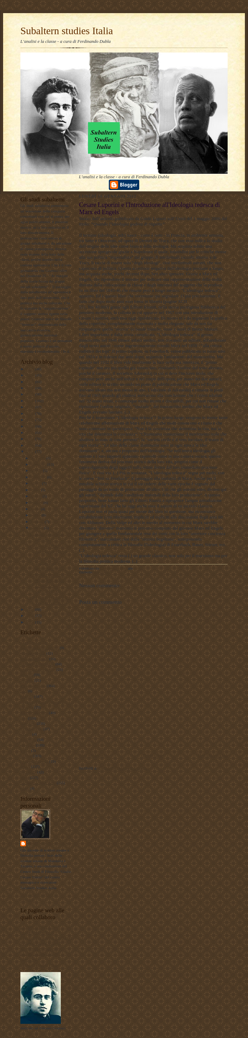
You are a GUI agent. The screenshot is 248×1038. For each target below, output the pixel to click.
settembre (39, 477)
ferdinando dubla (47, 843)
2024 (30, 375)
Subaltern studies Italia (66, 30)
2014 (30, 439)
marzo (36, 515)
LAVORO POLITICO (37, 927)
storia (24, 777)
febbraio (38, 522)
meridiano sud (31, 729)
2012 (30, 451)
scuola (25, 766)
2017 (30, 420)
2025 (30, 369)
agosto (36, 483)
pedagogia (28, 739)
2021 (30, 394)
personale (27, 745)
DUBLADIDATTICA (37, 933)
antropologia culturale (37, 664)
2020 (30, 401)
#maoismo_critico (34, 659)
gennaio (37, 528)
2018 (30, 413)
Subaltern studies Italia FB (40, 943)
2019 (30, 407)
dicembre (38, 458)
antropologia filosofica (37, 669)
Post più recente (93, 755)
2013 (30, 445)
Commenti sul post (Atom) (122, 768)
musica (25, 734)
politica (26, 756)
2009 (30, 622)
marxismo (28, 723)
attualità (26, 675)
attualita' (27, 680)
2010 (30, 615)
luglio (36, 490)
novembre (39, 464)
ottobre (37, 470)
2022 (30, 388)
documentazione (33, 686)
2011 (30, 609)
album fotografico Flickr (39, 965)
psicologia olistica (34, 761)
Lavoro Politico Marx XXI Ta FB (46, 938)
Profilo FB (28, 960)
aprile (36, 509)
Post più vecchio (213, 755)
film (23, 691)
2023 (30, 382)
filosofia (26, 696)
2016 (30, 426)
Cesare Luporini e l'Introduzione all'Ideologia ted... (46, 563)
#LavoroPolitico (33, 653)
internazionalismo (34, 713)
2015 (30, 432)
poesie (25, 750)
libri (23, 718)
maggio (37, 503)
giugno (37, 496)
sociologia (28, 772)
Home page (153, 755)
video (24, 788)
